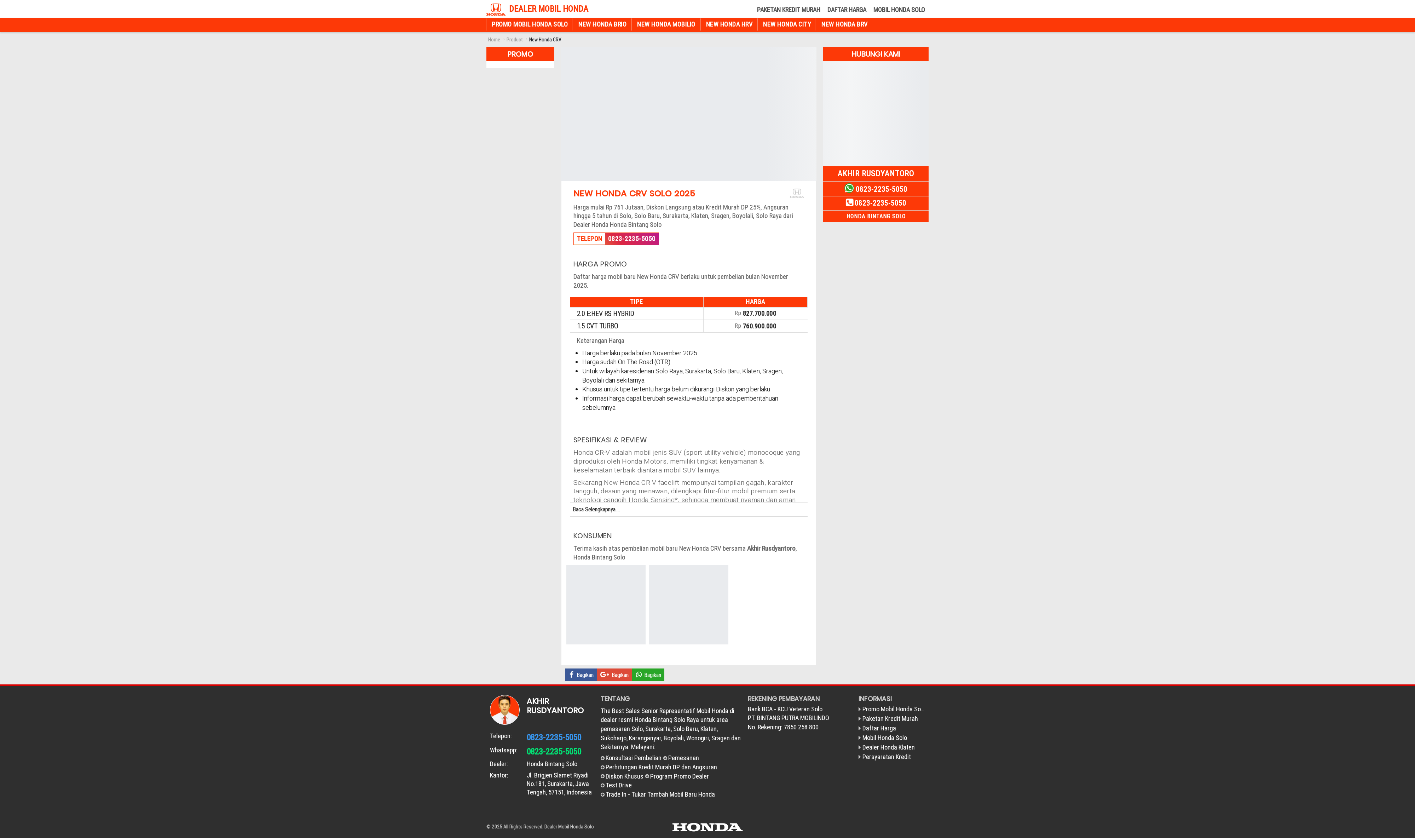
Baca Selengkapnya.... (596, 509)
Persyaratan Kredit (886, 757)
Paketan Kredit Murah (788, 10)
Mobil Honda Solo (899, 10)
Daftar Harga (846, 10)
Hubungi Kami (876, 54)
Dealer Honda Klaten (888, 747)
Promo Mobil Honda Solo (530, 24)
